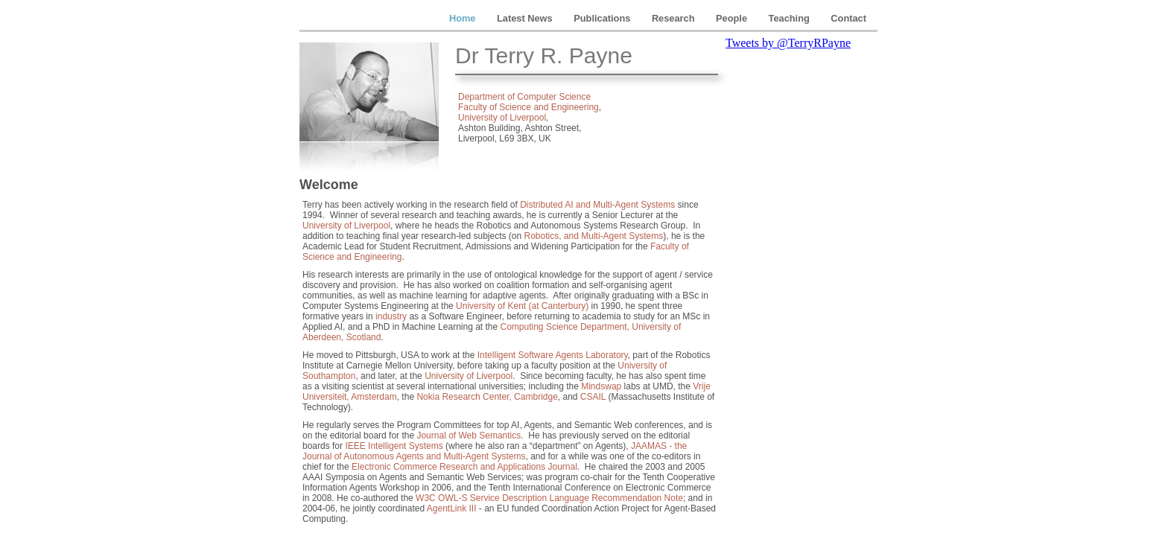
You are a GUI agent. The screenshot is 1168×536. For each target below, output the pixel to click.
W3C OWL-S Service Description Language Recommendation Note (549, 498)
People (733, 18)
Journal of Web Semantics (468, 435)
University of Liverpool (502, 117)
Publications (603, 18)
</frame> (800, 278)
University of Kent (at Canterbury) (522, 306)
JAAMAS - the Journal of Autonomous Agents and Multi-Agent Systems (494, 451)
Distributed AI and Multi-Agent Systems (597, 205)
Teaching (791, 18)
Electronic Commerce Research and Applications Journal (464, 467)
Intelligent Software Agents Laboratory (552, 355)
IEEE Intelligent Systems (393, 446)
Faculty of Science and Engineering (528, 107)
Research (674, 18)
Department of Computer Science (524, 97)
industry (391, 316)
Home (463, 18)
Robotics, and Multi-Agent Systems (594, 236)
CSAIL (593, 397)
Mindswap (601, 386)
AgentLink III (452, 508)
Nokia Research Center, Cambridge (486, 397)
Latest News (526, 18)
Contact (848, 18)
